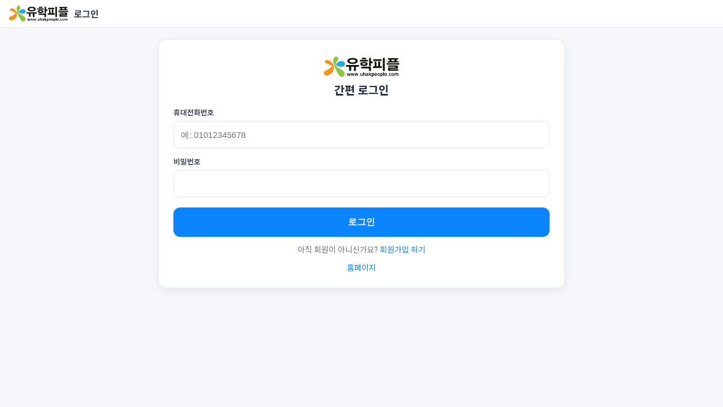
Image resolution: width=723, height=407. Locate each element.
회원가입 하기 (403, 249)
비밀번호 (187, 162)
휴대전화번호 (193, 113)
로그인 (361, 222)
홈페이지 (361, 267)
